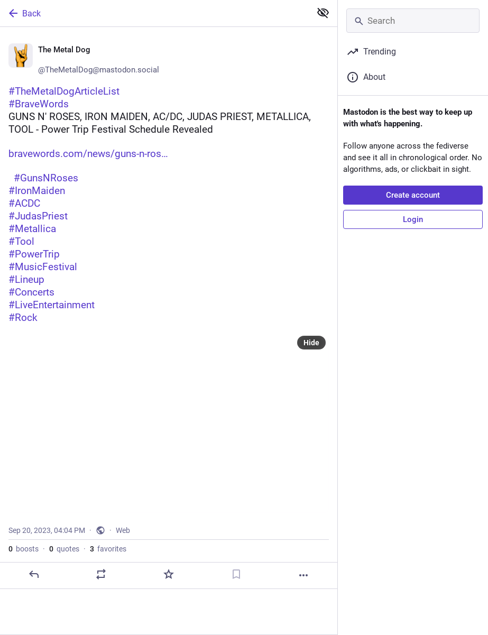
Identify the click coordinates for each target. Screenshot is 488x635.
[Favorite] (168, 574)
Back (24, 13)
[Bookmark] (236, 574)
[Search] (413, 20)
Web (123, 530)
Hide (311, 342)
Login (413, 219)
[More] (303, 575)
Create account (413, 195)
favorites (108, 549)
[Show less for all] (323, 12)
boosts (23, 549)
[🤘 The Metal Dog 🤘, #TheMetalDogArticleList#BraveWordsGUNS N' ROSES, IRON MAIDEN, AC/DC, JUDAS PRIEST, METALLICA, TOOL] (168, 308)
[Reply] (33, 574)
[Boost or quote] (101, 574)
